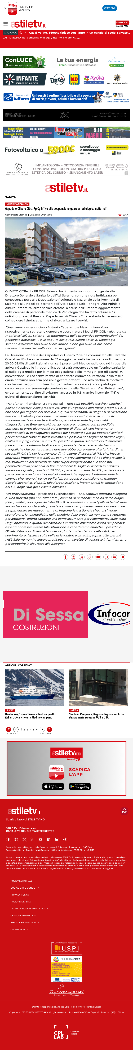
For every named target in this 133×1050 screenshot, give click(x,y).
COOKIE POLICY (19, 929)
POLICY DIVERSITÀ (21, 901)
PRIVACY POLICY (20, 894)
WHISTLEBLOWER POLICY (25, 922)
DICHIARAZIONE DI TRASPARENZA (29, 908)
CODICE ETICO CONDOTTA (25, 888)
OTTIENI (109, 8)
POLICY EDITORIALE (21, 881)
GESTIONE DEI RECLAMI (23, 915)
